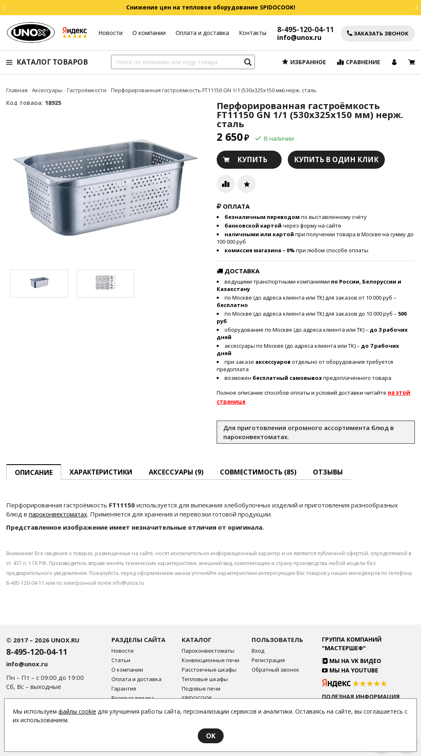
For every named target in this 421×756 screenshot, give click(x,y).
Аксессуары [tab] (176, 472)
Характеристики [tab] (100, 472)
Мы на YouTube (350, 670)
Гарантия (123, 688)
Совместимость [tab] (258, 472)
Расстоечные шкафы (209, 669)
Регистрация (268, 660)
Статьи (120, 660)
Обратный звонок (275, 669)
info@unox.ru (299, 38)
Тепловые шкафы (205, 679)
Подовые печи (201, 688)
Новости (110, 33)
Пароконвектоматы (208, 651)
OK (210, 735)
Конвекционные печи (210, 660)
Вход (258, 651)
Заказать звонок (378, 33)
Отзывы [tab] (328, 472)
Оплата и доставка (202, 33)
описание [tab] (34, 472)
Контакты (252, 33)
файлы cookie (77, 711)
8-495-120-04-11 (305, 29)
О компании (149, 33)
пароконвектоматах (58, 514)
